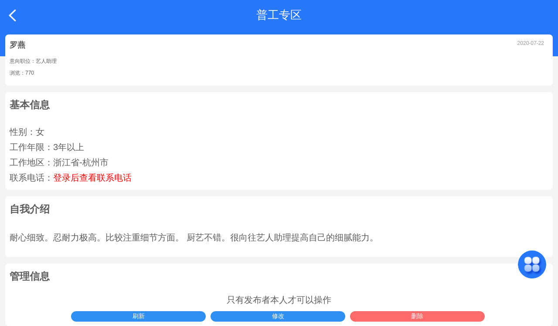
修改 (278, 315)
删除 (417, 315)
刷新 (139, 315)
